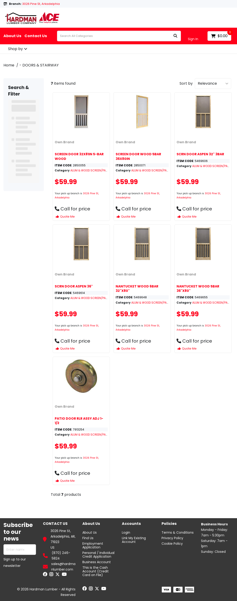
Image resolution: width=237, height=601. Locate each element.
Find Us (87, 538)
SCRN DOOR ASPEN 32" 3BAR (200, 154)
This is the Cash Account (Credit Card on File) (95, 571)
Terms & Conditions (178, 532)
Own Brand (64, 142)
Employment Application (92, 545)
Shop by (15, 48)
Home (8, 65)
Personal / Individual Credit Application (98, 554)
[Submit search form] (175, 36)
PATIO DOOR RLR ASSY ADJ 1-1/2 (79, 420)
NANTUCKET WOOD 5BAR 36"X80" (198, 288)
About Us (12, 36)
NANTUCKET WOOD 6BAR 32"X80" (137, 288)
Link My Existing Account (134, 540)
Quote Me (65, 216)
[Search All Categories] (119, 36)
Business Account (96, 562)
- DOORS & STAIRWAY (39, 65)
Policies (169, 524)
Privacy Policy (172, 538)
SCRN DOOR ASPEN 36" (74, 286)
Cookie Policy (172, 543)
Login (126, 532)
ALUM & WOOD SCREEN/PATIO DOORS (95, 170)
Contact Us (35, 36)
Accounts (131, 524)
